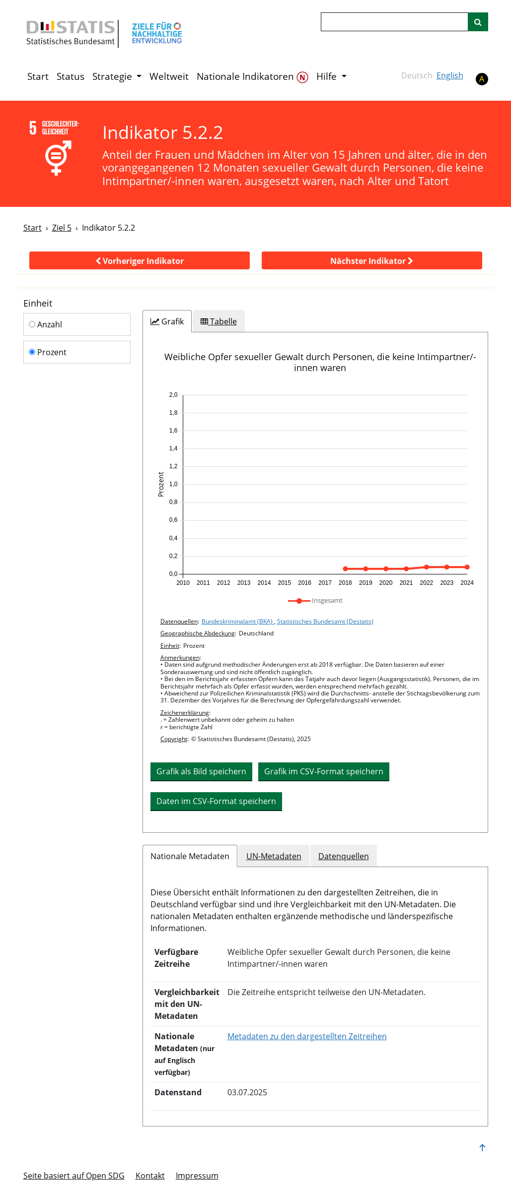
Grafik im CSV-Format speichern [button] (323, 771)
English (450, 75)
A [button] (481, 78)
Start (38, 76)
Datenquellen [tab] (343, 856)
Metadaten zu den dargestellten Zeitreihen (307, 1036)
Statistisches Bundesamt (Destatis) (325, 621)
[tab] (167, 321)
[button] (139, 260)
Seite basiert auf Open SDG (74, 1175)
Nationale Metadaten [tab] (189, 856)
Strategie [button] (113, 76)
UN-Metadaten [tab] (273, 856)
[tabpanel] (315, 582)
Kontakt (150, 1175)
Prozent (48, 352)
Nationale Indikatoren (252, 76)
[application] (315, 489)
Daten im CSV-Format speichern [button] (216, 801)
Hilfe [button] (327, 76)
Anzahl (45, 324)
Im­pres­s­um (197, 1175)
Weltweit (169, 76)
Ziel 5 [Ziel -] (62, 227)
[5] (56, 149)
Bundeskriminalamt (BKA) (238, 621)
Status (70, 76)
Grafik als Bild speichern (201, 771)
